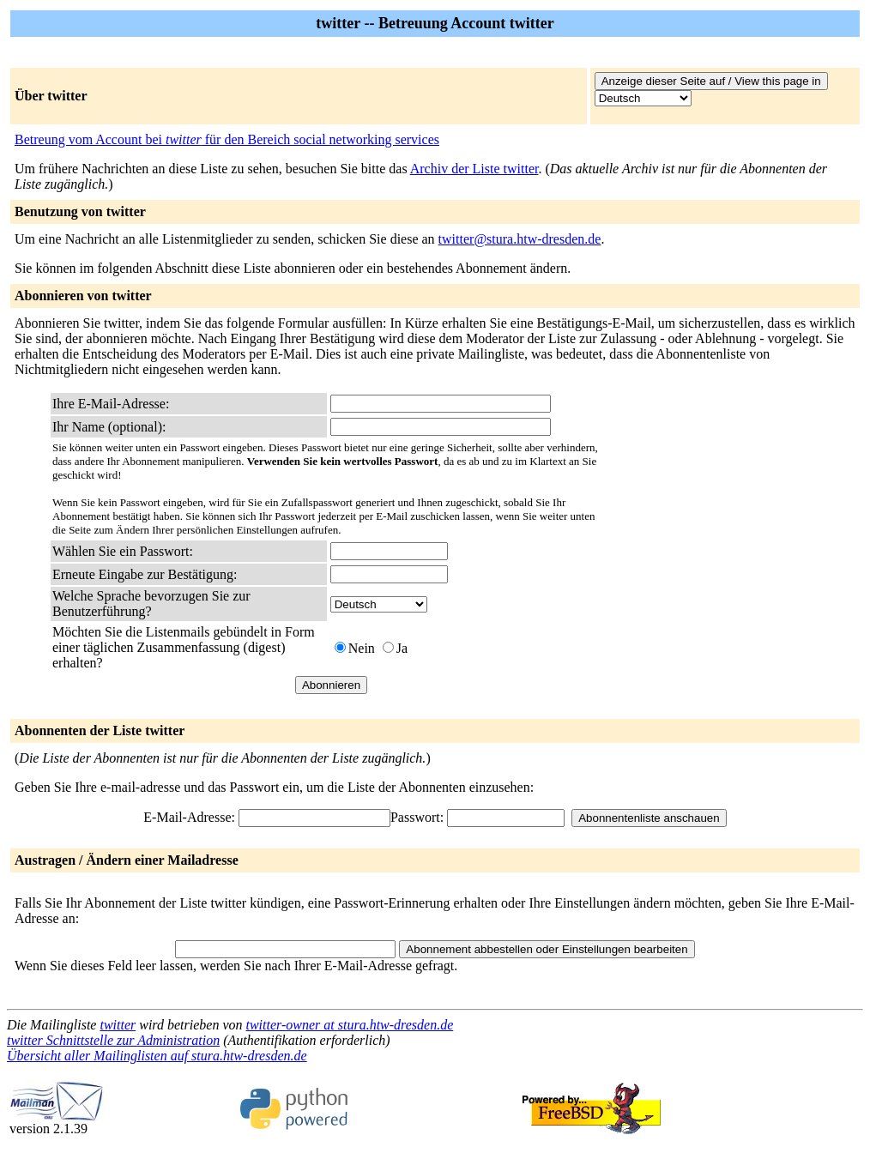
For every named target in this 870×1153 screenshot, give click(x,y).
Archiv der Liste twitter (474, 168)
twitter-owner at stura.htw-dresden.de (350, 1024)
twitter (118, 1024)
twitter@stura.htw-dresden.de (519, 239)
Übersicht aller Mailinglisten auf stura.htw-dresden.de (157, 1055)
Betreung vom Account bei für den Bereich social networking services (227, 139)
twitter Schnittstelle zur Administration (113, 1040)
